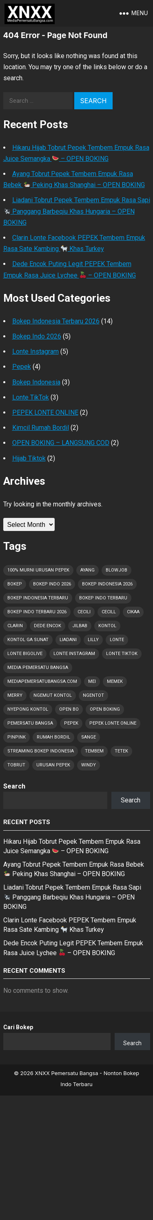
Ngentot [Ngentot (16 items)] (93, 695)
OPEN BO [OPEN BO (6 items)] (69, 709)
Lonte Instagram (35, 351)
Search (14, 786)
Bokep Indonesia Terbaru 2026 (56, 321)
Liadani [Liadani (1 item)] (68, 639)
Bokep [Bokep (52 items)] (14, 584)
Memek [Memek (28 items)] (115, 681)
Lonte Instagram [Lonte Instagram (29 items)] (74, 653)
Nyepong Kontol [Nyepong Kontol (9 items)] (27, 709)
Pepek (21, 367)
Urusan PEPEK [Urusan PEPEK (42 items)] (53, 765)
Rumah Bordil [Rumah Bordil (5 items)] (53, 737)
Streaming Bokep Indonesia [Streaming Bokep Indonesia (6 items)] (40, 751)
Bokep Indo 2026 (36, 336)
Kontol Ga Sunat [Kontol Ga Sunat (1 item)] (28, 639)
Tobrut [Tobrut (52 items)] (16, 765)
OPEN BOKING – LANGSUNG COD (60, 443)
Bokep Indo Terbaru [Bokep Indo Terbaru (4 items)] (103, 598)
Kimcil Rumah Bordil (40, 428)
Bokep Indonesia (36, 382)
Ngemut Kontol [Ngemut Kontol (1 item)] (52, 695)
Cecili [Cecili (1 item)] (84, 612)
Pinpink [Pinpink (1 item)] (16, 737)
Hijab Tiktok (29, 458)
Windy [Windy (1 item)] (88, 765)
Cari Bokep (18, 1027)
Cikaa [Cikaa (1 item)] (133, 612)
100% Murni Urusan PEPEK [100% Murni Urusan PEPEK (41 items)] (38, 570)
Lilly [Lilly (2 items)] (93, 639)
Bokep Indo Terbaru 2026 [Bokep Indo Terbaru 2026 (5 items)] (37, 612)
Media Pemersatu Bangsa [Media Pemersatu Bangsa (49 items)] (37, 667)
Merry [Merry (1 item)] (14, 695)
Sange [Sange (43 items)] (88, 737)
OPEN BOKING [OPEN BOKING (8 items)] (105, 709)
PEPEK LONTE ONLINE (45, 412)
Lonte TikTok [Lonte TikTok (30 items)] (121, 653)
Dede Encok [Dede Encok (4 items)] (47, 625)
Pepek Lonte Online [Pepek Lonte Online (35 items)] (112, 723)
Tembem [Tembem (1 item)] (94, 751)
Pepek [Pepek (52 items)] (71, 723)
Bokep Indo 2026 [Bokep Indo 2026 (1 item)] (52, 584)
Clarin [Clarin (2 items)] (15, 625)
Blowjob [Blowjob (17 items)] (116, 570)
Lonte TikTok (30, 397)
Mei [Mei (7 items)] (92, 681)
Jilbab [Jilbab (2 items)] (79, 625)
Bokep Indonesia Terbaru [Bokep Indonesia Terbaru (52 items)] (37, 598)
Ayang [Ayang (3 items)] (87, 570)
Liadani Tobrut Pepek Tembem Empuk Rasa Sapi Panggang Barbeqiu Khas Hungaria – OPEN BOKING (76, 211)
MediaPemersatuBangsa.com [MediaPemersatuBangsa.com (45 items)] (42, 681)
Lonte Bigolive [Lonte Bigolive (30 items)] (24, 653)
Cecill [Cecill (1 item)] (109, 612)
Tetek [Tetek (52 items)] (121, 751)
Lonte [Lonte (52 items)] (117, 639)
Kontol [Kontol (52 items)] (107, 625)
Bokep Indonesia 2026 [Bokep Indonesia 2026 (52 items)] (107, 584)
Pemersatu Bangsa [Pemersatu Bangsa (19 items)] (30, 723)
